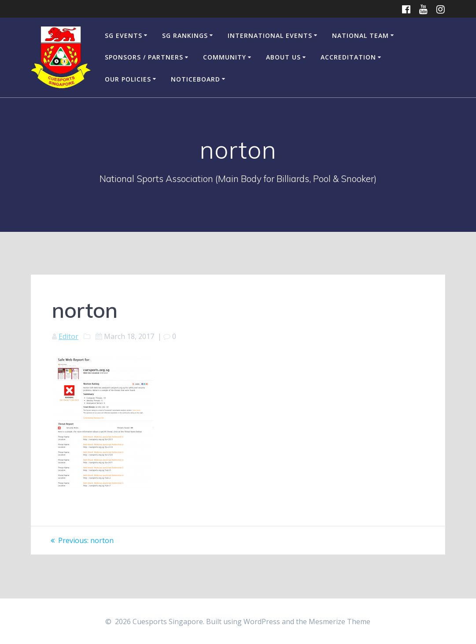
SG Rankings (185, 35)
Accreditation (348, 57)
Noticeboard (195, 79)
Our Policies (128, 79)
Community (224, 57)
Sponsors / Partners (144, 57)
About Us (283, 57)
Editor (68, 336)
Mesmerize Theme (339, 621)
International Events (270, 35)
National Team (360, 35)
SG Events (123, 35)
